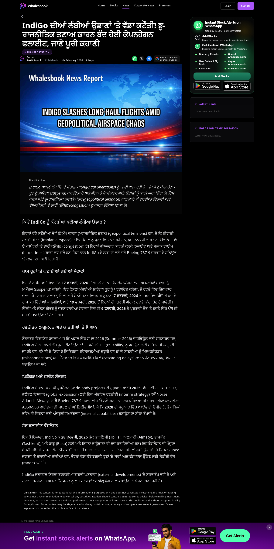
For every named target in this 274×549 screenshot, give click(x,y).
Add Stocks (222, 76)
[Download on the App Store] (237, 86)
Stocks (114, 5)
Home (101, 5)
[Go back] (22, 17)
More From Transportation (218, 128)
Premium (164, 5)
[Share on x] (142, 58)
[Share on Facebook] (149, 58)
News (125, 5)
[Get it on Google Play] (207, 86)
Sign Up (246, 6)
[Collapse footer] (269, 527)
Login (227, 6)
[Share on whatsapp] (134, 58)
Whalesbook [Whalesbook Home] (34, 6)
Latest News (207, 104)
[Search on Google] (167, 58)
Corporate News (144, 5)
